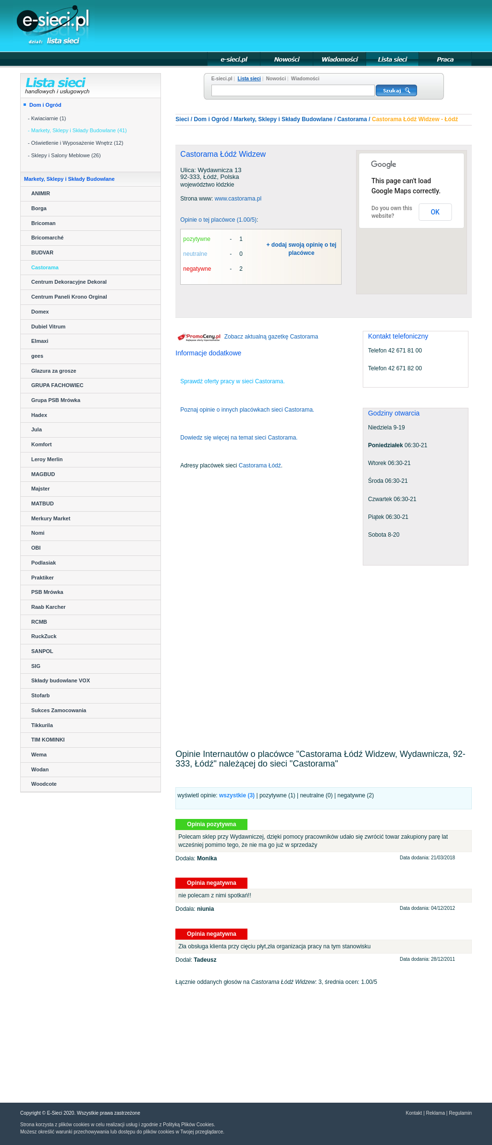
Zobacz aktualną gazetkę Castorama (246, 336)
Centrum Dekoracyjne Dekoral (69, 282)
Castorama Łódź (260, 465)
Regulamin (460, 1113)
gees (37, 356)
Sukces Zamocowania (58, 710)
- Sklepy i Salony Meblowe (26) (64, 155)
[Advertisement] (297, 25)
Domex (40, 312)
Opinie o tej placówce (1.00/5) (218, 219)
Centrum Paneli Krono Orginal (69, 297)
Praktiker (42, 577)
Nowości (276, 78)
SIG (35, 666)
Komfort (41, 444)
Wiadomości (305, 78)
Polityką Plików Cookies (188, 1124)
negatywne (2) (355, 795)
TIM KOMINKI (48, 739)
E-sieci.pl (222, 78)
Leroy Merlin (46, 459)
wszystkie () (237, 795)
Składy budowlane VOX (60, 680)
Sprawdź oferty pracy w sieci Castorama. (232, 381)
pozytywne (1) (277, 795)
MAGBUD (43, 474)
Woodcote (44, 784)
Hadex (39, 415)
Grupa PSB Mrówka (55, 400)
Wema (39, 754)
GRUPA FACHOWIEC (57, 385)
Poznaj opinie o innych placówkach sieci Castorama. (247, 409)
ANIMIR (40, 193)
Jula (36, 429)
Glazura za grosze (53, 371)
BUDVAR (42, 252)
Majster (40, 488)
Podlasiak (43, 563)
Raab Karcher (48, 607)
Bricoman (43, 223)
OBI (36, 548)
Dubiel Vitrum (48, 326)
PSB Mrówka (47, 592)
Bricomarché (47, 237)
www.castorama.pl (238, 198)
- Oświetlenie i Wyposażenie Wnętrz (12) (75, 143)
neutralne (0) (316, 795)
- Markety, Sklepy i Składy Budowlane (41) (77, 130)
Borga (39, 208)
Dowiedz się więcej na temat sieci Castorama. (238, 437)
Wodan (40, 769)
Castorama (45, 267)
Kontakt (414, 1113)
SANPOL (42, 651)
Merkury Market (50, 518)
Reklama (435, 1113)
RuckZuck (44, 636)
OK (435, 212)
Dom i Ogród (45, 105)
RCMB (39, 622)
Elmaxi (39, 341)
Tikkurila (42, 725)
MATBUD (42, 503)
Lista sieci (249, 78)
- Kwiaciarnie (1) (47, 118)
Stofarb (40, 695)
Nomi (38, 533)
